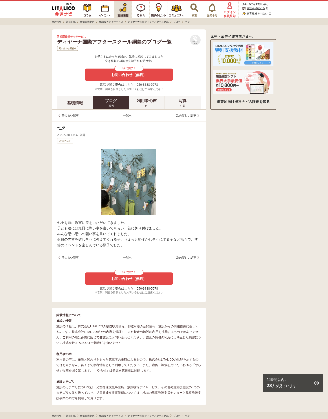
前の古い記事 (70, 115)
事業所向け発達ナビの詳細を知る (243, 101)
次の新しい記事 (186, 115)
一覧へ (127, 115)
